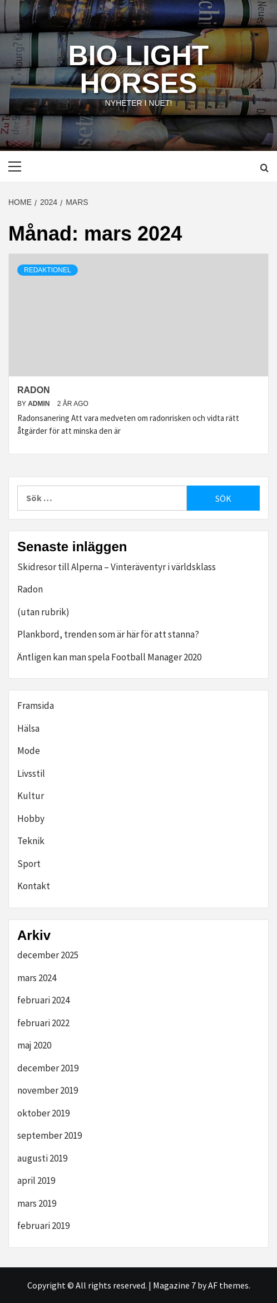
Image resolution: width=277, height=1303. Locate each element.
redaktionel (47, 270)
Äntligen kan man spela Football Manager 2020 (109, 657)
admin (40, 404)
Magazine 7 (174, 1285)
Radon (33, 390)
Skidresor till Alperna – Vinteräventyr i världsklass (116, 567)
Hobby (30, 818)
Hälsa (28, 728)
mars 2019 (36, 1203)
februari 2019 (43, 1225)
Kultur (30, 796)
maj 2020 (34, 1045)
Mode (28, 750)
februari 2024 (43, 1000)
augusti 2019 (42, 1158)
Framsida (35, 705)
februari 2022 (43, 1023)
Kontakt (33, 886)
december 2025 (47, 955)
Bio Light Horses (138, 69)
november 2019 (47, 1090)
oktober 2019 (43, 1113)
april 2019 (36, 1180)
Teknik (30, 841)
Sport (29, 864)
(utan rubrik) (43, 612)
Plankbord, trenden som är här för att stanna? (108, 634)
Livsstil (31, 773)
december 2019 (47, 1068)
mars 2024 (36, 978)
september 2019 (49, 1135)
